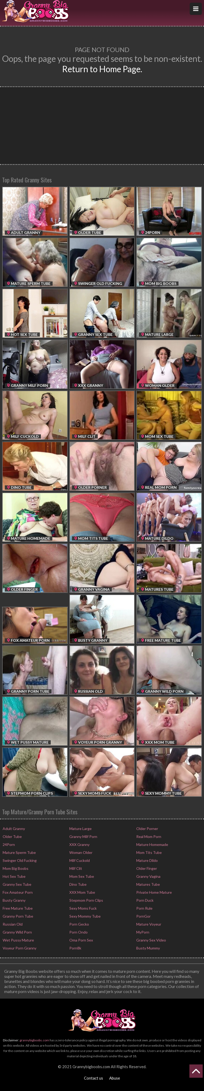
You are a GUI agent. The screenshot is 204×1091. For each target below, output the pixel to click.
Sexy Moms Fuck (83, 908)
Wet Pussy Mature (18, 940)
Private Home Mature (153, 892)
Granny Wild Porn (17, 932)
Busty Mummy (147, 948)
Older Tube (12, 836)
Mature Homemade (151, 844)
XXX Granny (79, 844)
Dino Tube (78, 884)
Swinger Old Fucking (19, 860)
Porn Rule (143, 908)
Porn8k (75, 948)
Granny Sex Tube (16, 884)
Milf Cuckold (79, 860)
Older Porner (146, 828)
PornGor (143, 916)
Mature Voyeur (148, 924)
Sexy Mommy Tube (85, 916)
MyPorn (142, 932)
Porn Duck (144, 900)
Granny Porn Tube (17, 916)
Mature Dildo (146, 860)
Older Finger (146, 868)
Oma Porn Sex (81, 940)
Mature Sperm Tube (19, 852)
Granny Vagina (147, 876)
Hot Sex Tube (14, 876)
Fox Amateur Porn (17, 892)
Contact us (93, 1078)
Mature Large (80, 828)
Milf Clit (75, 868)
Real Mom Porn (148, 836)
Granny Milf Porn (83, 836)
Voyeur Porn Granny (19, 948)
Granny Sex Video (150, 940)
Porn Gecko (79, 924)
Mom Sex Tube (81, 876)
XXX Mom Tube (82, 892)
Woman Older (80, 852)
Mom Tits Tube (148, 852)
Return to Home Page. (102, 69)
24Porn (8, 844)
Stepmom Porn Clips (86, 900)
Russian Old (12, 924)
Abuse (114, 1078)
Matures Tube (147, 884)
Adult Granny (13, 828)
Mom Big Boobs (15, 868)
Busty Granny (14, 900)
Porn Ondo (78, 932)
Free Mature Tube (17, 908)
